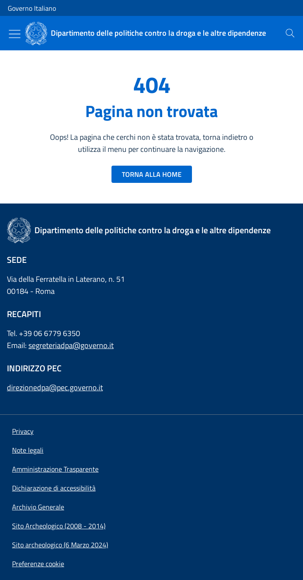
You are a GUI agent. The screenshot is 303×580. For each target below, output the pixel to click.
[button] (38, 563)
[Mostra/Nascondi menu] (15, 34)
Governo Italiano (32, 8)
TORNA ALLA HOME (152, 174)
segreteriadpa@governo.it (71, 345)
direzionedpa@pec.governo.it (55, 387)
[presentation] (290, 33)
